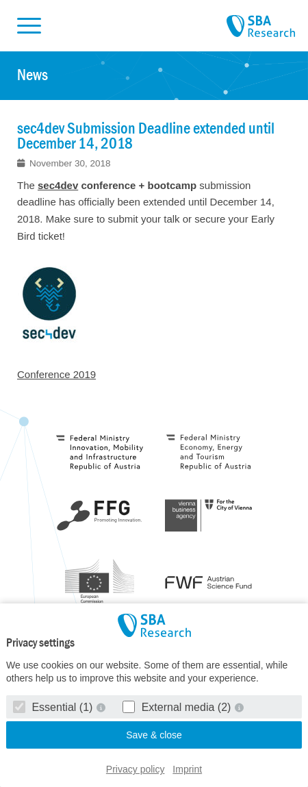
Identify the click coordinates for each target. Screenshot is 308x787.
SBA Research (261, 26)
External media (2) (178, 707)
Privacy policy (135, 769)
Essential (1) (54, 707)
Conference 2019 (56, 374)
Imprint (187, 769)
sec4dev (58, 185)
